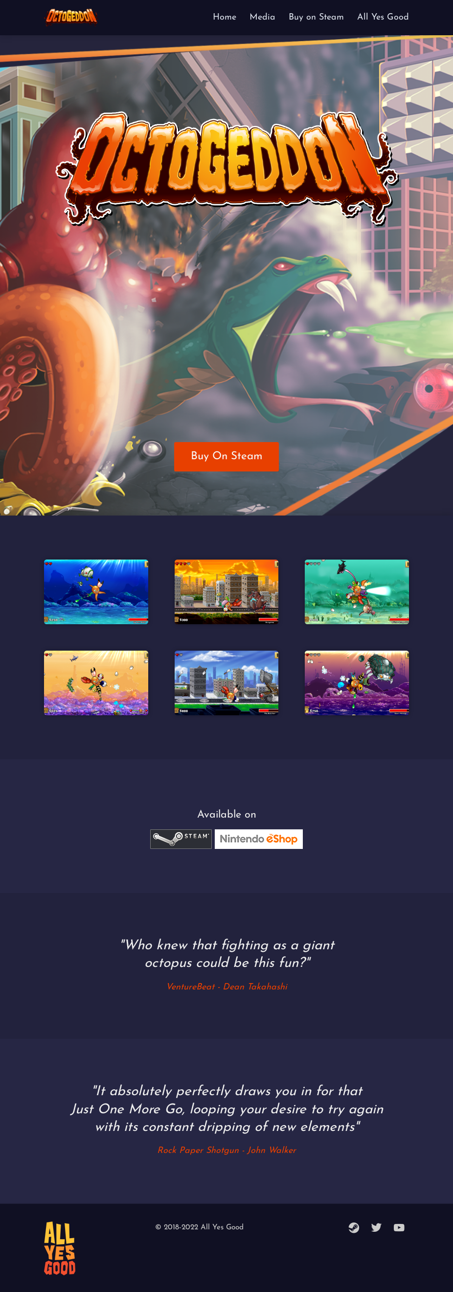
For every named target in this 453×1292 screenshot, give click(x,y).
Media (262, 17)
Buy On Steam (227, 456)
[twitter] (376, 1228)
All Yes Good (383, 17)
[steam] (354, 1228)
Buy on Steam (316, 17)
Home (224, 17)
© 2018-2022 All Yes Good (199, 1227)
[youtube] (399, 1228)
